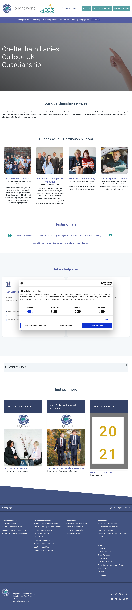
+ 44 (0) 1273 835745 (120, 508)
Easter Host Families (105, 530)
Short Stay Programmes (42, 540)
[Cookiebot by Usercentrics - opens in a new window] (102, 283)
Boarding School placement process (47, 527)
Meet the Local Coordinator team (14, 530)
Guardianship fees (104, 552)
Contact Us (102, 575)
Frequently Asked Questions (108, 527)
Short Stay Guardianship (74, 530)
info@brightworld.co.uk (24, 601)
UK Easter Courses (41, 537)
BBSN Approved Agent (42, 547)
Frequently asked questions (44, 550)
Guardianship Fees (73, 534)
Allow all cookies (96, 325)
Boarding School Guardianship (77, 524)
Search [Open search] (95, 20)
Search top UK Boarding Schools (46, 524)
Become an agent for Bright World (14, 534)
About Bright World (9, 524)
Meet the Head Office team (12, 527)
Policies (101, 572)
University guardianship (74, 527)
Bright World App (104, 555)
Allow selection (66, 325)
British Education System (43, 530)
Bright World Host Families (108, 524)
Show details (103, 319)
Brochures (101, 548)
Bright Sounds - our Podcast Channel (111, 565)
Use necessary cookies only (35, 325)
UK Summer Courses (41, 534)
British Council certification (44, 544)
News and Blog (103, 558)
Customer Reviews (105, 562)
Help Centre (102, 569)
